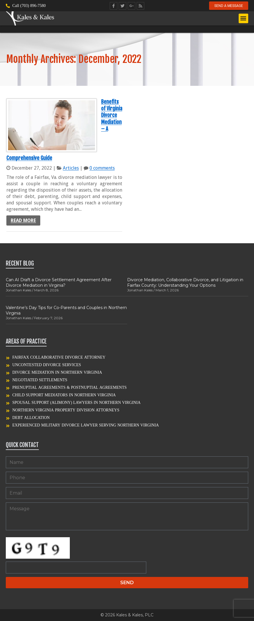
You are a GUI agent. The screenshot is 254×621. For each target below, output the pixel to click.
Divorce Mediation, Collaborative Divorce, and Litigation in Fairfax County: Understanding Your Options (185, 282)
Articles (71, 168)
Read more (23, 220)
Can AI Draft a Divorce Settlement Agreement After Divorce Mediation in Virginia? (59, 282)
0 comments (102, 168)
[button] (243, 18)
